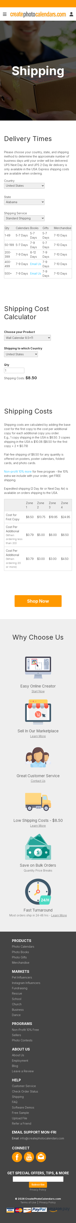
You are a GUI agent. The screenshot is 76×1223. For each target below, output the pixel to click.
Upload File (19, 1118)
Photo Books (20, 952)
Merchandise (20, 962)
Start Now (38, 691)
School (16, 999)
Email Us (35, 264)
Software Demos (23, 1107)
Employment (20, 1060)
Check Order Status (25, 1091)
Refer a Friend (21, 1123)
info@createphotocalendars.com (42, 1138)
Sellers (16, 1035)
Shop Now (38, 601)
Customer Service (24, 1086)
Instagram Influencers (26, 983)
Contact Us (38, 780)
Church (16, 1004)
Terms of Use (28, 1202)
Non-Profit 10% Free (25, 1029)
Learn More (38, 736)
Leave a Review (23, 1071)
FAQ (14, 1102)
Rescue (17, 993)
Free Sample (20, 1112)
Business (18, 1009)
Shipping (18, 1096)
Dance (16, 1015)
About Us (18, 1055)
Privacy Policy (38, 1189)
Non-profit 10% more (18, 471)
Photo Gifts (19, 957)
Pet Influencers (22, 977)
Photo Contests (22, 1040)
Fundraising (19, 988)
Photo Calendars (23, 946)
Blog (15, 1066)
